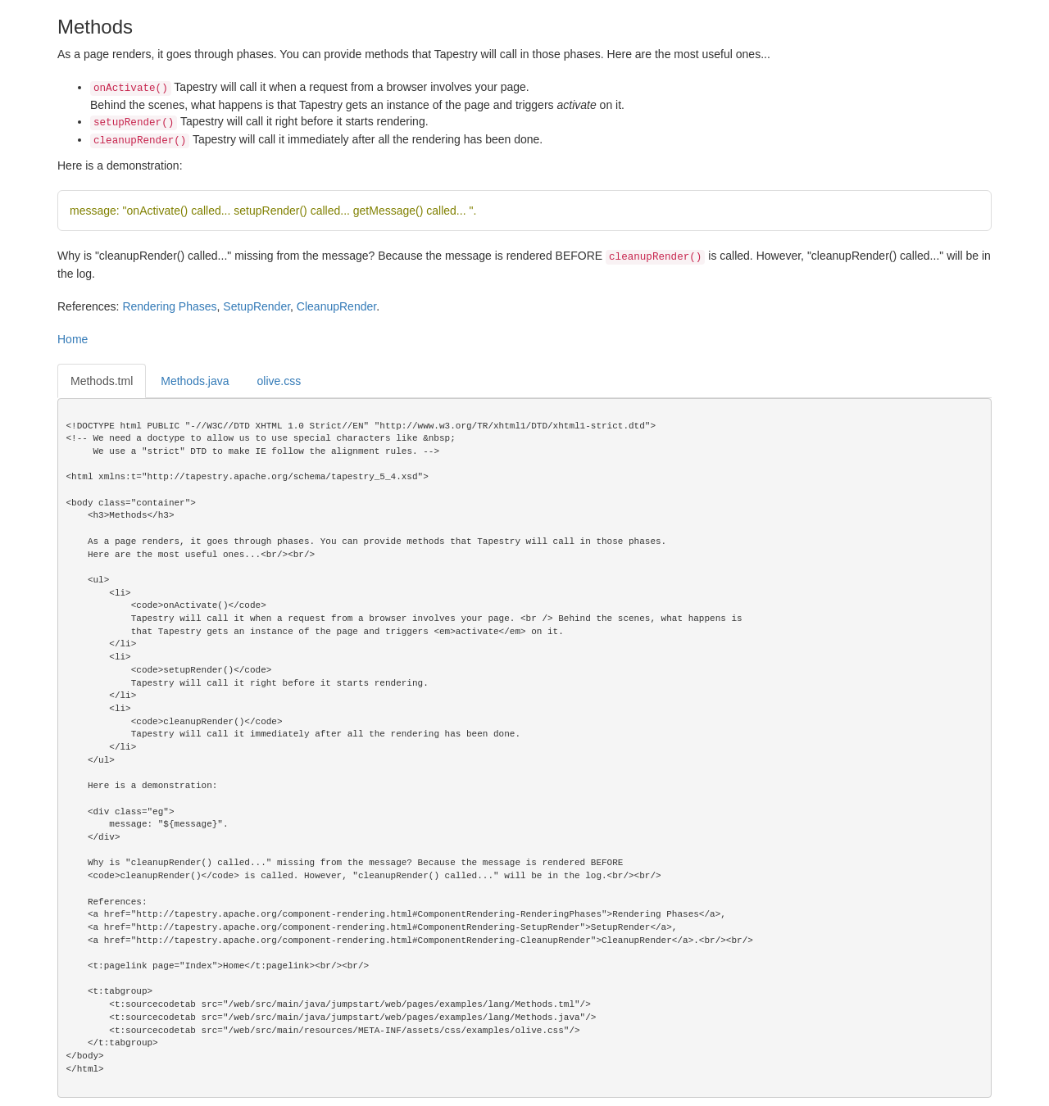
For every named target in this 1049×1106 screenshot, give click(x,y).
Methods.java (195, 381)
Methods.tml (101, 381)
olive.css (279, 381)
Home (72, 339)
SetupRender (256, 306)
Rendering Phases (169, 306)
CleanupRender (336, 306)
